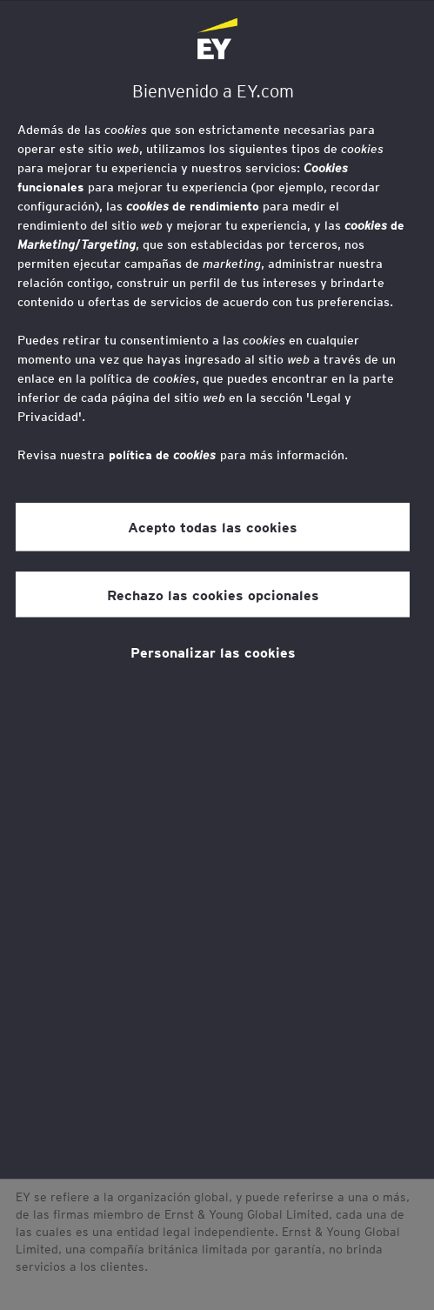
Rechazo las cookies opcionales (213, 594)
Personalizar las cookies (213, 651)
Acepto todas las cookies (212, 526)
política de (162, 455)
